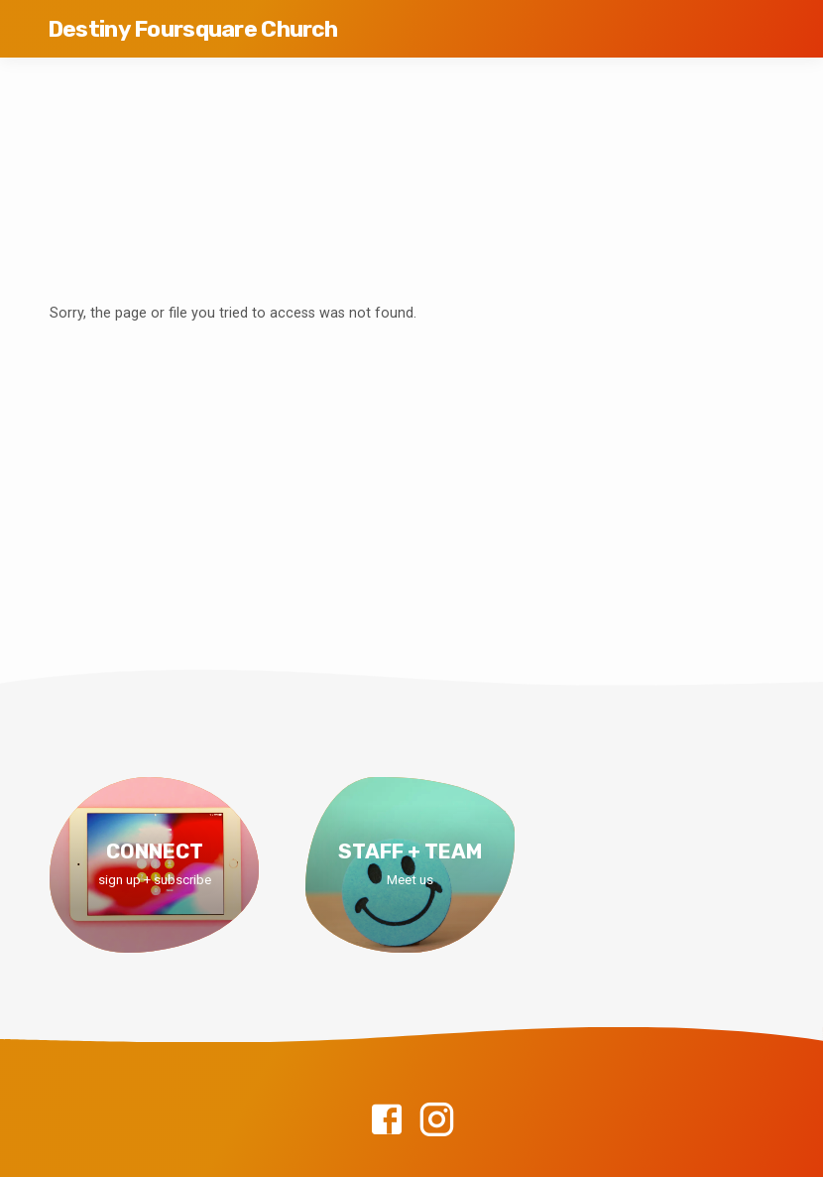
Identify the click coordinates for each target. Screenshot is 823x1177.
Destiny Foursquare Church (192, 29)
